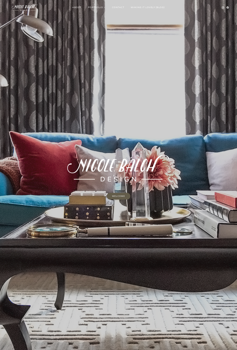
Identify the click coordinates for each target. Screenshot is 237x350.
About (76, 7)
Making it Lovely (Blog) (148, 7)
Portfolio (95, 7)
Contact (118, 7)
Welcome (118, 196)
